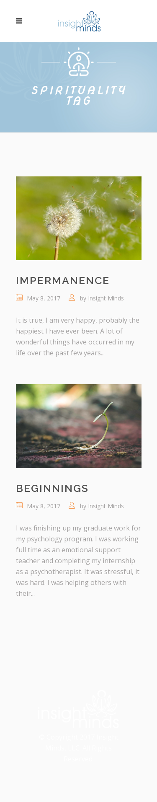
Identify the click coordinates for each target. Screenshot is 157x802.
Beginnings (52, 488)
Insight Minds (106, 298)
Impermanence (63, 280)
